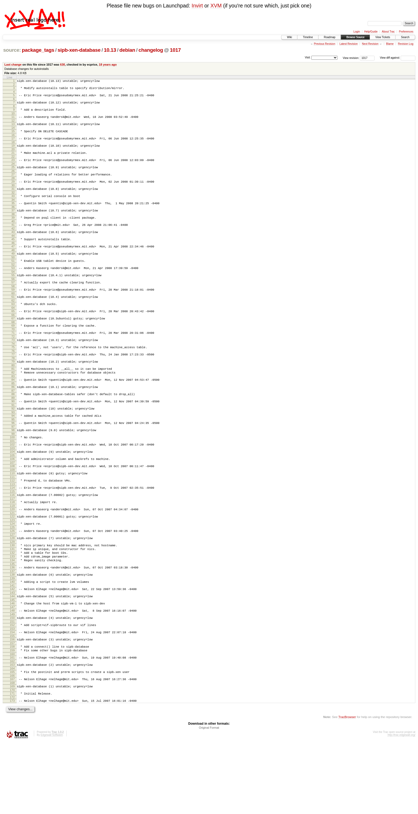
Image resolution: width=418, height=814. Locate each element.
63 (13, 328)
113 (12, 529)
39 (13, 232)
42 (13, 245)
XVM (216, 6)
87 (13, 425)
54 (13, 293)
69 (13, 352)
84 (13, 413)
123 (12, 569)
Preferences (406, 31)
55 (13, 296)
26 (13, 181)
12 (13, 125)
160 (12, 720)
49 (13, 272)
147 (12, 667)
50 (13, 277)
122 (12, 565)
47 (13, 264)
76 (13, 381)
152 (12, 687)
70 (13, 357)
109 (12, 513)
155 (12, 699)
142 (12, 647)
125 (12, 577)
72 (13, 365)
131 (12, 601)
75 (13, 376)
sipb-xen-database (79, 50)
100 (12, 477)
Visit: (308, 57)
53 (13, 288)
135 (12, 619)
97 (13, 465)
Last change (13, 64)
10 (13, 117)
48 (13, 269)
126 (12, 581)
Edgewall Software (52, 806)
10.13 (110, 50)
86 (13, 421)
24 (13, 173)
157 (12, 707)
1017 (175, 50)
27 (13, 184)
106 (12, 501)
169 (12, 755)
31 (13, 200)
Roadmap (329, 37)
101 (12, 481)
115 (12, 537)
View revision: (351, 57)
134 (12, 615)
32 (13, 205)
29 (13, 192)
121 (12, 561)
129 (12, 593)
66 (13, 341)
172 (12, 768)
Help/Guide (370, 31)
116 (12, 541)
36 (13, 221)
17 (13, 144)
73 (13, 368)
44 (13, 253)
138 (12, 631)
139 (12, 635)
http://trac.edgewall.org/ (401, 806)
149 (12, 675)
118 (12, 549)
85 (13, 417)
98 (13, 469)
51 (13, 280)
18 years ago (108, 64)
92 (13, 445)
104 (12, 493)
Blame (389, 43)
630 (62, 64)
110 (12, 517)
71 (13, 360)
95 (13, 457)
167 (12, 747)
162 (12, 728)
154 (12, 695)
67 (13, 344)
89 (13, 433)
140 (12, 639)
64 (13, 333)
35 (13, 216)
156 (12, 703)
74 (13, 373)
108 (12, 509)
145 (12, 659)
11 (13, 120)
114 (12, 533)
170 (12, 760)
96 (13, 461)
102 (12, 485)
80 (13, 397)
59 (13, 312)
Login (356, 31)
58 (13, 309)
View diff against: (397, 57)
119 (12, 553)
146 (12, 663)
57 (13, 304)
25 (13, 176)
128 (12, 589)
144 (12, 655)
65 (13, 336)
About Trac (388, 31)
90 (13, 437)
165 (12, 739)
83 (13, 409)
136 (12, 623)
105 (12, 497)
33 (13, 208)
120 (12, 557)
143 (12, 651)
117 (12, 545)
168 (12, 752)
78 (13, 389)
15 (13, 136)
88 (13, 429)
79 (13, 392)
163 (12, 731)
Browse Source (355, 37)
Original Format (209, 799)
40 (13, 237)
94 (13, 453)
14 (13, 133)
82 (13, 405)
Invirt (197, 6)
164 (12, 736)
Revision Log (405, 43)
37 (13, 224)
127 (12, 585)
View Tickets (382, 37)
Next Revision (370, 43)
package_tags (38, 50)
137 (12, 627)
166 (12, 744)
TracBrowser (347, 789)
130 (12, 597)
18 (13, 149)
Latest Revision (348, 43)
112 (12, 525)
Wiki (289, 37)
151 (12, 683)
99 (13, 473)
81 (13, 400)
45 (13, 256)
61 (13, 320)
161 (12, 723)
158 (12, 711)
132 (12, 606)
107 (12, 505)
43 (13, 248)
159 (12, 715)
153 (12, 691)
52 (13, 285)
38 (13, 229)
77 (13, 384)
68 (13, 349)
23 (13, 168)
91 (13, 441)
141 (12, 643)
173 (12, 771)
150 (12, 679)
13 (13, 128)
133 (12, 610)
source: (12, 50)
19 (13, 152)
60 (13, 317)
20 (13, 157)
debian (127, 50)
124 (12, 573)
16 (13, 141)
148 (12, 671)
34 (13, 213)
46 (13, 261)
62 (13, 325)
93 (13, 449)
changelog (151, 50)
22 (13, 165)
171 (12, 763)
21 (13, 160)
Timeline (308, 37)
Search (405, 37)
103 (12, 489)
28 (13, 189)
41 (13, 240)
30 (13, 197)
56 (13, 301)
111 (12, 521)
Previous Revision (324, 43)
